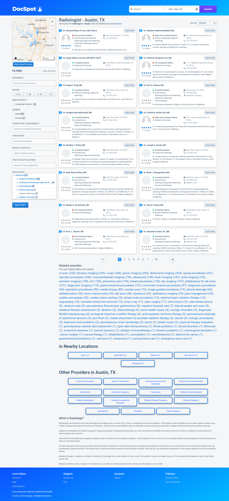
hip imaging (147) (173, 281)
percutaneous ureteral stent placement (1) (90, 326)
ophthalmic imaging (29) (168, 293)
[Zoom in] (52, 21)
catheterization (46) (71, 293)
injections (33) (142, 293)
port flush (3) (100, 318)
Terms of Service (173, 482)
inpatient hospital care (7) (158, 305)
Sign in (117, 478)
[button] (207, 23)
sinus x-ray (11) (133, 301)
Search (208, 9)
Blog (14, 482)
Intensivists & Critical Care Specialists (155, 382)
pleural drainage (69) (199, 289)
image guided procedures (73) (166, 289)
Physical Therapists (191, 400)
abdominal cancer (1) (189, 334)
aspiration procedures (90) (82, 289)
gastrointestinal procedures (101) (121, 285)
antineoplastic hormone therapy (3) (164, 314)
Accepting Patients (24, 104)
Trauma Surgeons (173, 411)
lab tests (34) (123, 293)
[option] (36, 175)
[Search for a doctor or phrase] (146, 9)
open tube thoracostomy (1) (134, 326)
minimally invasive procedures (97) (165, 285)
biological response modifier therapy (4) (116, 314)
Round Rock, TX (120, 355)
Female (18, 118)
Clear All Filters (49, 71)
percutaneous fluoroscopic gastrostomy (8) (113, 305)
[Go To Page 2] (124, 259)
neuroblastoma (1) (163, 334)
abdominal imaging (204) (166, 273)
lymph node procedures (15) (141, 297)
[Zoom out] (52, 26)
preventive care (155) (116, 281)
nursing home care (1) (146, 338)
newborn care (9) (74, 305)
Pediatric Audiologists (85, 400)
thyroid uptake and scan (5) (192, 305)
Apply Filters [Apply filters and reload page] (20, 205)
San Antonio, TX (191, 355)
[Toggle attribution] (15, 58)
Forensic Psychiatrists (85, 381)
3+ (28, 94)
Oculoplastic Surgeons (120, 392)
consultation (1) (140, 334)
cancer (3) (181, 318)
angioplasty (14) (69, 301)
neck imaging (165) (193, 277)
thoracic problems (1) (169, 330)
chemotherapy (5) (128, 310)
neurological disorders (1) (200, 330)
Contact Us (68, 478)
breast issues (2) (168, 322)
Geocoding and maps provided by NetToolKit (32, 491)
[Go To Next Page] (172, 259)
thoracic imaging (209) (91, 273)
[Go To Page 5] (138, 259)
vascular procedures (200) (75, 277)
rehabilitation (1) (118, 334)
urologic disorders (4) (183, 310)
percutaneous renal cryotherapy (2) (121, 322)
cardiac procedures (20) (74, 297)
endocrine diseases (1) (78, 330)
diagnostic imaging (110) (83, 285)
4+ (39, 94)
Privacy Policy (172, 478)
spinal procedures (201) (198, 273)
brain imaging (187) (167, 277)
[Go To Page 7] (147, 259)
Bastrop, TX (155, 355)
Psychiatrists (102, 411)
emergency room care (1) (176, 338)
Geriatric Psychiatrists (120, 381)
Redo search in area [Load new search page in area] (23, 64)
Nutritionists (85, 392)
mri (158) (95, 281)
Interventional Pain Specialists (191, 381)
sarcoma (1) (104, 338)
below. (119, 24)
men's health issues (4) (154, 310)
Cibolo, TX (85, 355)
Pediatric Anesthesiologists (191, 392)
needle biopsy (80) (111, 289)
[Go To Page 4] (133, 259)
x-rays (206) (114, 273)
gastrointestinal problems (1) (77, 338)
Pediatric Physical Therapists (155, 400)
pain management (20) (199, 293)
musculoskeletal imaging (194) (112, 277)
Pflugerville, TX (138, 363)
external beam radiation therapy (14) (183, 297)
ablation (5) (109, 310)
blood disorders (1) (191, 326)
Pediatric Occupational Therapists (120, 401)
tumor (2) (150, 322)
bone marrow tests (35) (99, 293)
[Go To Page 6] (143, 259)
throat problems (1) (165, 326)
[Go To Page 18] (156, 259)
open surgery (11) (155, 301)
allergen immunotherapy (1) (137, 330)
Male (18, 114)
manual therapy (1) (95, 334)
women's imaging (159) (73, 281)
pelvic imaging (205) (136, 273)
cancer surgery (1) (71, 334)
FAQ (65, 482)
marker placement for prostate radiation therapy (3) (141, 318)
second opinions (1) (106, 330)
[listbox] (34, 186)
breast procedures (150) (145, 281)
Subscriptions (18, 486)
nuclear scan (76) (135, 289)
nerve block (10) (178, 301)
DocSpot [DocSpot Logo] (26, 9)
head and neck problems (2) (81, 322)
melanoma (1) (122, 338)
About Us (16, 478)
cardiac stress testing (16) (106, 297)
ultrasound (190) (143, 277)
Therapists (138, 411)
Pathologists (156, 392)
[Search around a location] (181, 9)
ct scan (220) (67, 273)
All (17, 94)
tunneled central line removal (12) (102, 301)
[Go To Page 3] (129, 259)
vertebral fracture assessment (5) (79, 310)
